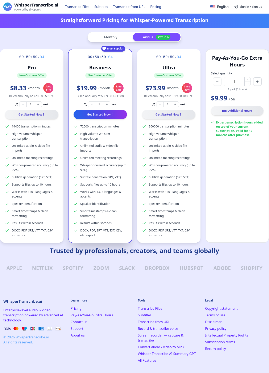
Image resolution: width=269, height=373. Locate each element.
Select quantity (221, 73)
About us (78, 335)
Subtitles (101, 6)
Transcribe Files (77, 6)
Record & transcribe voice (158, 328)
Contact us (79, 322)
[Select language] (219, 6)
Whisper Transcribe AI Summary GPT (167, 353)
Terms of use (215, 315)
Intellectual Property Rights (226, 335)
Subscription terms (220, 342)
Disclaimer (213, 322)
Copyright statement (221, 308)
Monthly (110, 37)
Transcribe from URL (129, 6)
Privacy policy (215, 328)
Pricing (155, 6)
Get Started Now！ (31, 114)
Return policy (215, 348)
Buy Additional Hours (237, 111)
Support (77, 328)
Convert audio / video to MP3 (161, 347)
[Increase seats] (38, 104)
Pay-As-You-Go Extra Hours (92, 315)
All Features (147, 360)
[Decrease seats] (23, 104)
